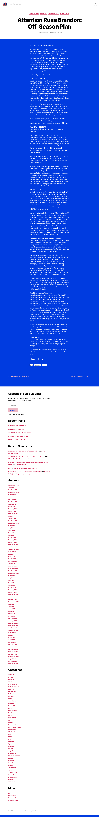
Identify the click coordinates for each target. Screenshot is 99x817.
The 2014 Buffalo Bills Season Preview (21, 435)
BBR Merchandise (14, 689)
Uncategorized (13, 779)
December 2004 (14, 666)
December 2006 (14, 625)
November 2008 (14, 570)
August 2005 (12, 661)
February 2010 (13, 542)
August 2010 (12, 528)
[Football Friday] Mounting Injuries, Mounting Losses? (26, 476)
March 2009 (12, 561)
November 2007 (13, 599)
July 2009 (11, 556)
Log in (10, 795)
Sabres (10, 760)
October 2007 (13, 601)
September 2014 (14, 487)
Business (11, 698)
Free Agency (12, 720)
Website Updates (14, 784)
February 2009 (13, 563)
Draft (10, 710)
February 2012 (13, 511)
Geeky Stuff (12, 727)
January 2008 (13, 594)
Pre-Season (12, 755)
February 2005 (13, 663)
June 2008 (12, 582)
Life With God (13, 734)
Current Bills (12, 708)
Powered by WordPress (32, 813)
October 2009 (13, 549)
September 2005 (14, 658)
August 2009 (12, 554)
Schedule (11, 762)
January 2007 (13, 623)
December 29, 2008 (57, 35)
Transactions (65, 16)
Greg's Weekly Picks (15, 729)
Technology (12, 770)
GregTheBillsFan (44, 35)
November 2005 (13, 654)
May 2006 (11, 639)
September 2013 (14, 494)
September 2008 (14, 575)
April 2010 (11, 537)
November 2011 (13, 516)
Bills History (12, 693)
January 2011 (12, 520)
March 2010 (12, 539)
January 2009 (13, 566)
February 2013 (13, 501)
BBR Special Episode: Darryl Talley (20, 438)
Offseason (43, 16)
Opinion (10, 746)
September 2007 (14, 604)
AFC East (11, 677)
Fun (9, 722)
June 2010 (12, 532)
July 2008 (11, 580)
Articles (11, 679)
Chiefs (10, 701)
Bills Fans (11, 691)
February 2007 (13, 620)
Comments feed (13, 800)
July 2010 (11, 530)
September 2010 (14, 525)
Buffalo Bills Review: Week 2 (18, 428)
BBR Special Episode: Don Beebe (19, 442)
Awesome (11, 681)
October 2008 (13, 573)
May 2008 (11, 585)
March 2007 (12, 618)
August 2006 (12, 635)
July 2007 (11, 608)
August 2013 (12, 497)
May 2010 (11, 535)
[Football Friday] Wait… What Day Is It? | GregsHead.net (27, 474)
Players (10, 751)
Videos (10, 781)
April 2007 (12, 616)
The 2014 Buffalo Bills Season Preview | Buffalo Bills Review (29, 459)
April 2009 (12, 558)
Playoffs (11, 753)
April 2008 (12, 587)
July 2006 (11, 637)
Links (10, 736)
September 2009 (14, 551)
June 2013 (11, 499)
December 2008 (14, 568)
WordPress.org (13, 802)
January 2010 (13, 544)
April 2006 (12, 642)
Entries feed (12, 797)
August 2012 (12, 506)
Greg (10, 470)
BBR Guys (11, 684)
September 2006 (14, 632)
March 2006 (12, 644)
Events (10, 715)
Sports (10, 767)
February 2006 (13, 647)
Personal (11, 748)
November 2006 (14, 628)
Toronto (11, 772)
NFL (9, 741)
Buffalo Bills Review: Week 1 (18, 431)
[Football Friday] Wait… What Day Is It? (27, 470)
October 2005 (13, 656)
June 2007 (12, 611)
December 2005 (13, 651)
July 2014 (11, 489)
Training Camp (13, 774)
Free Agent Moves (25, 467)
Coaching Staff (34, 16)
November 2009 (14, 547)
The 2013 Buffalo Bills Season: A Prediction (23, 461)
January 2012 (13, 513)
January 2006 (13, 649)
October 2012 (13, 504)
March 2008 (12, 589)
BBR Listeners (13, 686)
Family (10, 717)
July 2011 (11, 518)
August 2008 (12, 577)
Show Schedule (13, 765)
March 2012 (12, 508)
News (10, 739)
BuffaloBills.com (14, 696)
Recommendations (54, 16)
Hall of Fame (12, 732)
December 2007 (13, 597)
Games (10, 724)
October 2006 (13, 630)
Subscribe (13, 412)
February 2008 (13, 592)
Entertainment (13, 712)
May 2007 (11, 613)
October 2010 (13, 523)
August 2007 (12, 606)
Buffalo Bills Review (19, 813)
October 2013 (13, 492)
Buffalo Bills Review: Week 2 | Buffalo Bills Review (25, 453)
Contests (11, 705)
